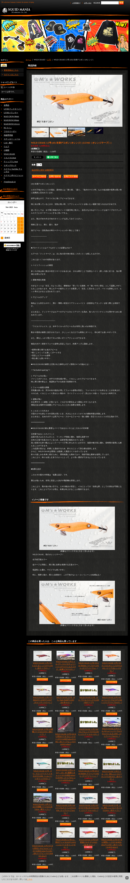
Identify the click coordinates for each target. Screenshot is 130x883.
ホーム (28, 60)
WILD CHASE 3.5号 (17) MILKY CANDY (42, 700)
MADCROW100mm (11, 120)
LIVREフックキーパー (13, 109)
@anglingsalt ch (10, 182)
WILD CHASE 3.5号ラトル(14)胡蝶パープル (42, 807)
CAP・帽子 (8, 143)
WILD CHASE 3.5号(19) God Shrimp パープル (88, 665)
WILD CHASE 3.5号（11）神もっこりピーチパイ (111, 808)
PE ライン (8, 128)
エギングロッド (10, 165)
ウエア (6, 147)
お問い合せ (87, 3)
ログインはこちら (11, 75)
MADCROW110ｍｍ (12, 124)
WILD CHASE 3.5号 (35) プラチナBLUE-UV (88, 808)
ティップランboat (11, 162)
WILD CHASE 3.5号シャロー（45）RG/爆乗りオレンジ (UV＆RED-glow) (65, 775)
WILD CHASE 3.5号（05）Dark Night (65, 700)
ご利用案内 (76, 3)
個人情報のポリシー (11, 196)
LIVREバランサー (11, 113)
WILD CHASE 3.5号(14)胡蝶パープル (42, 732)
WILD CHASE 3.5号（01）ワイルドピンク (88, 700)
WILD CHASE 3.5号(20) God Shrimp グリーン (88, 773)
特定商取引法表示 (10, 189)
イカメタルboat (10, 158)
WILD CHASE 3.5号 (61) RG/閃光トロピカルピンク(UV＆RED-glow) (42, 851)
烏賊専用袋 (8, 135)
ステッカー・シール (12, 139)
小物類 (6, 150)
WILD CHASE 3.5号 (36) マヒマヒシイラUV (88, 732)
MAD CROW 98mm (11, 116)
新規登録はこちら (11, 70)
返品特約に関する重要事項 (43, 170)
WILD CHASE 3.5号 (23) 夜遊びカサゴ (88, 842)
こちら (29, 879)
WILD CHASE (9, 154)
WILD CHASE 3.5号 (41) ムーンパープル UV (111, 700)
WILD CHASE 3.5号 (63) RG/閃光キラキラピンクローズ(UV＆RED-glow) (65, 739)
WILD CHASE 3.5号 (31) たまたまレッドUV (42, 665)
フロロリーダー (10, 131)
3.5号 (49, 60)
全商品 (6, 105)
